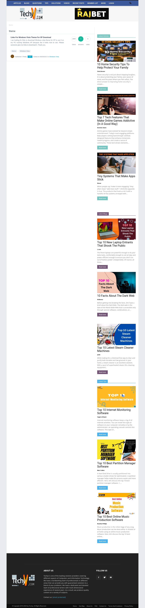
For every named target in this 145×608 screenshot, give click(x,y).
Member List (92, 3)
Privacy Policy (128, 606)
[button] (130, 3)
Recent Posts (78, 3)
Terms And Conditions (115, 606)
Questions (37, 3)
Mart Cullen (100, 470)
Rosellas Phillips (102, 524)
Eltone (99, 183)
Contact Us (102, 606)
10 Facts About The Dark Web (115, 295)
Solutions (56, 3)
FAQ (96, 606)
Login (111, 3)
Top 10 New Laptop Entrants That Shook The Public (115, 244)
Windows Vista (25, 51)
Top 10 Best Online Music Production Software (113, 518)
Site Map (82, 606)
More (103, 3)
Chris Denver (101, 71)
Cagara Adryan (101, 417)
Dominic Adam (101, 128)
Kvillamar (100, 299)
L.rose (99, 249)
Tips (46, 3)
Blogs (26, 3)
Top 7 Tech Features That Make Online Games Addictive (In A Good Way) (116, 121)
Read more (102, 89)
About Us (89, 606)
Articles (17, 3)
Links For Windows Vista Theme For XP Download (31, 37)
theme (14, 51)
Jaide (98, 355)
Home (75, 606)
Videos (67, 3)
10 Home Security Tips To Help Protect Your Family (113, 66)
